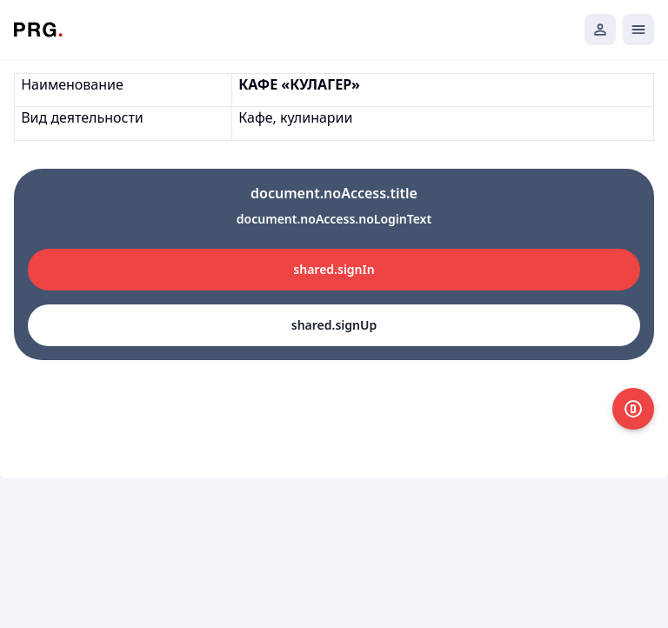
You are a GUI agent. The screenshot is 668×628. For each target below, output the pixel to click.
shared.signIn (333, 269)
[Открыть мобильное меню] (638, 29)
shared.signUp (334, 325)
